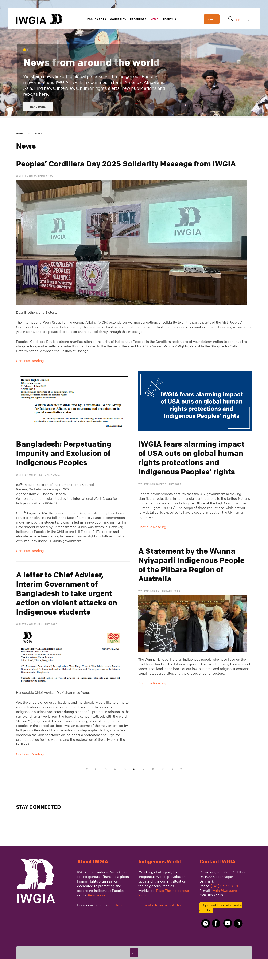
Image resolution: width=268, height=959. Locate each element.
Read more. (97, 895)
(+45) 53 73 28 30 (225, 886)
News (154, 19)
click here (115, 905)
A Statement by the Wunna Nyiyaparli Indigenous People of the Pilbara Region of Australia (191, 564)
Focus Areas (96, 19)
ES (246, 20)
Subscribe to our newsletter (159, 905)
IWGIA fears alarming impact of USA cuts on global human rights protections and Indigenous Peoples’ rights (191, 457)
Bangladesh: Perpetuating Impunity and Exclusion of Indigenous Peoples (63, 453)
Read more (38, 106)
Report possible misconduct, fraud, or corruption (220, 908)
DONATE (211, 19)
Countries (118, 19)
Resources (138, 19)
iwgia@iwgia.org (224, 890)
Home (20, 133)
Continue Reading (30, 361)
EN (238, 20)
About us (169, 19)
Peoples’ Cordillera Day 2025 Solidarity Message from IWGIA (126, 163)
